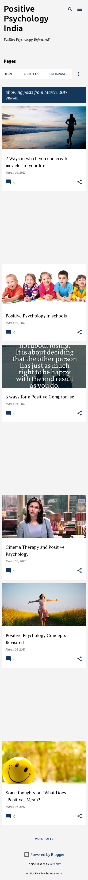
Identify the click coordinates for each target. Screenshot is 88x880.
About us (31, 74)
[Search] (70, 9)
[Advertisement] (44, 227)
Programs (58, 74)
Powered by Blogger (44, 854)
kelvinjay (55, 863)
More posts (44, 838)
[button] (79, 182)
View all (12, 98)
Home (8, 74)
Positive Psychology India (26, 18)
